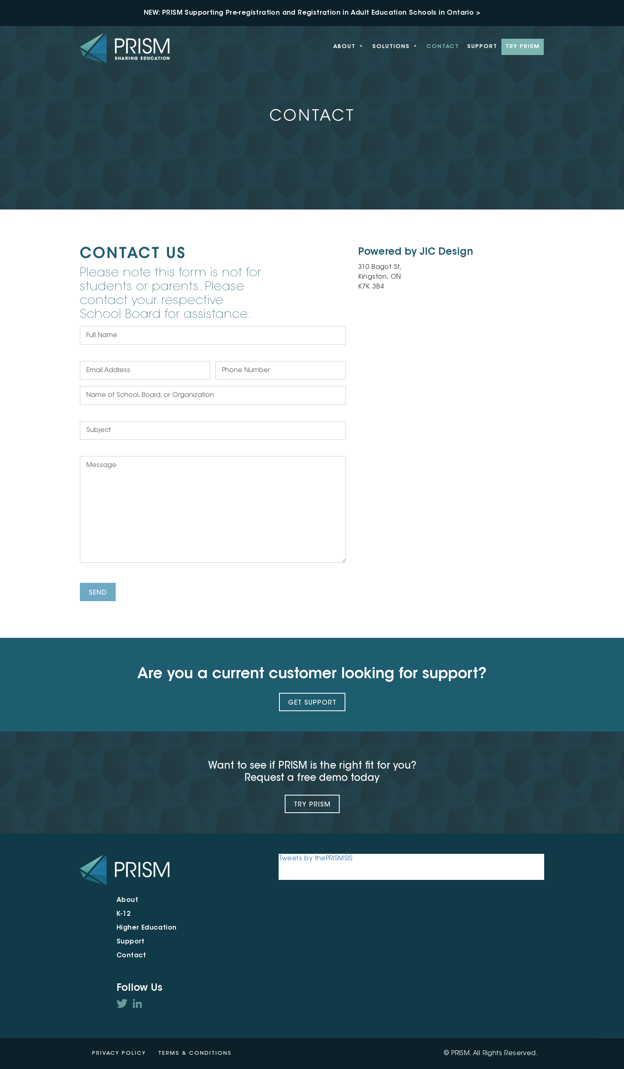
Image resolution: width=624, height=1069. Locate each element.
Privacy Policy (119, 1053)
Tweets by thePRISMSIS (316, 858)
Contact (442, 46)
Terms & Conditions (195, 1053)
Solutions (395, 47)
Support (482, 46)
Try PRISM (522, 46)
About (348, 47)
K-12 (123, 914)
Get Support (312, 703)
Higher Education (146, 928)
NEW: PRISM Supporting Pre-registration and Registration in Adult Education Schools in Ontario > (312, 13)
